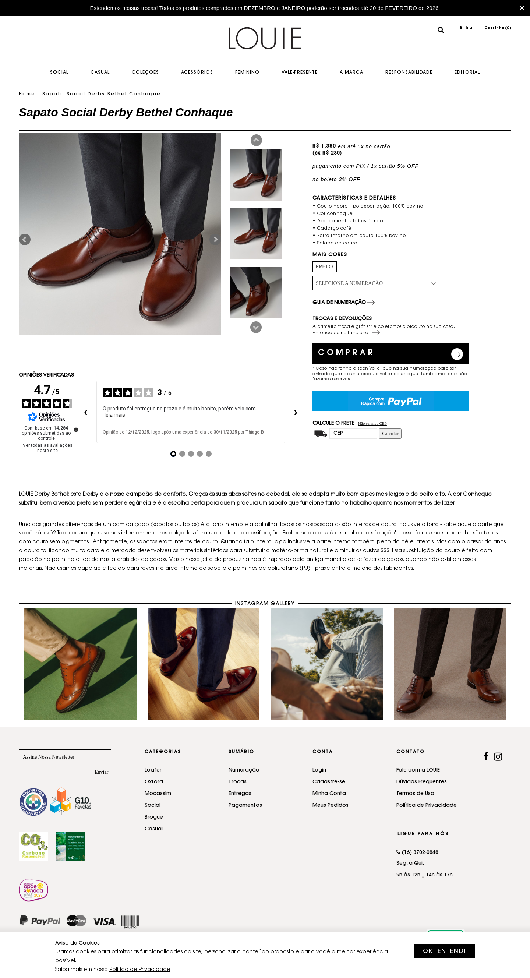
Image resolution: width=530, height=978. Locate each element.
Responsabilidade (408, 72)
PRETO (324, 267)
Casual (100, 72)
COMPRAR (346, 353)
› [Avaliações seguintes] (296, 412)
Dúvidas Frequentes (421, 782)
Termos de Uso (415, 794)
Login (319, 770)
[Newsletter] (55, 772)
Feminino (247, 72)
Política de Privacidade (426, 805)
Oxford (154, 782)
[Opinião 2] (182, 454)
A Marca (351, 72)
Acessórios (197, 72)
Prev (256, 140)
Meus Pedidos (330, 805)
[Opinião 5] (209, 454)
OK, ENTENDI (444, 951)
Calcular (390, 433)
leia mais (115, 415)
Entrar (467, 28)
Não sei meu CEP (372, 423)
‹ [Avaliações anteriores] (86, 412)
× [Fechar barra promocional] (522, 8)
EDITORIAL (467, 72)
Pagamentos (245, 805)
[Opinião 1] (173, 454)
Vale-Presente (300, 72)
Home (27, 94)
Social (59, 72)
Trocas (238, 782)
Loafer (153, 770)
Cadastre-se (328, 782)
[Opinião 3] (191, 454)
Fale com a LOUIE (418, 770)
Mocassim (158, 794)
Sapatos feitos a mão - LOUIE (265, 43)
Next (256, 327)
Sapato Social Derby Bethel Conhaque (101, 94)
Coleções (145, 72)
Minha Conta (329, 794)
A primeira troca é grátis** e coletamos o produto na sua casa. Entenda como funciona (383, 330)
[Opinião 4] (200, 454)
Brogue (154, 817)
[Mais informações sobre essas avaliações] (75, 429)
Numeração (244, 770)
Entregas (240, 794)
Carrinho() (498, 28)
